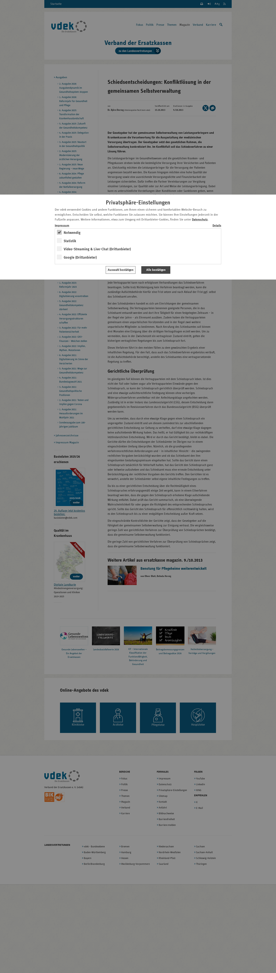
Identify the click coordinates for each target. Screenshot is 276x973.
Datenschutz (200, 219)
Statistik (70, 241)
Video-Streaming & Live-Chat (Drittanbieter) (97, 249)
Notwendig (72, 233)
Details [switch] (217, 225)
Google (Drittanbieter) (80, 257)
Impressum (62, 225)
